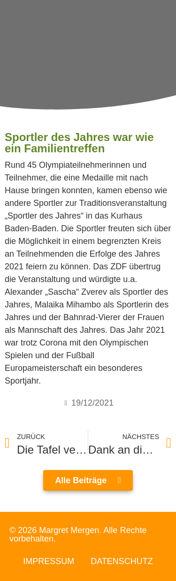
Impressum (48, 561)
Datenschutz (122, 561)
